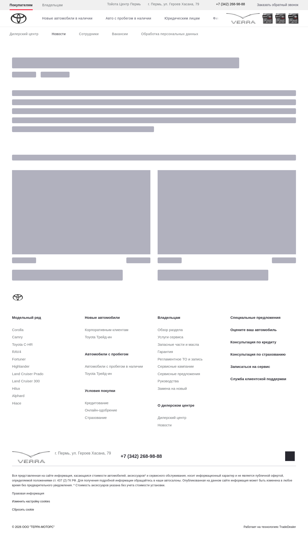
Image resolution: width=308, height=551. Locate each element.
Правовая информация (28, 493)
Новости (59, 34)
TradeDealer (287, 527)
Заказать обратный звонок (277, 5)
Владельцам (52, 5)
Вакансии (120, 34)
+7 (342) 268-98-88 (230, 4)
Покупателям (21, 5)
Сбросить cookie (23, 509)
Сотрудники (89, 34)
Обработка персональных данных (169, 34)
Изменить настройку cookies (31, 501)
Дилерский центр (24, 34)
